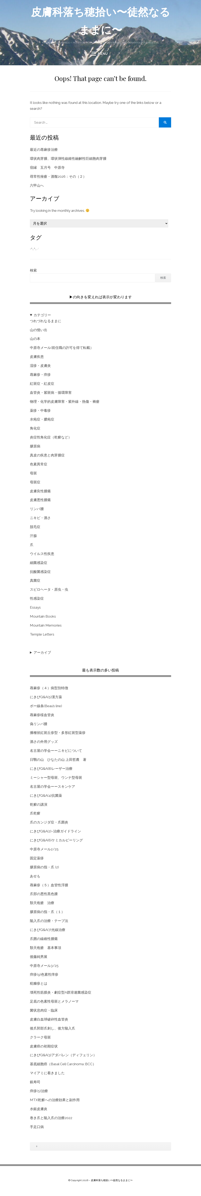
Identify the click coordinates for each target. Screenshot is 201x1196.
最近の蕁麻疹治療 (44, 150)
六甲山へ (38, 185)
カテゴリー (42, 315)
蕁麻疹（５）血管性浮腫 (49, 885)
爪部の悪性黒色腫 (44, 894)
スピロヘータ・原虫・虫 (49, 590)
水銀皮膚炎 (38, 1109)
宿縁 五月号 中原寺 (47, 167)
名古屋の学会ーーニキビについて (56, 751)
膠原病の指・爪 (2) (44, 867)
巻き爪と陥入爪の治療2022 (51, 1118)
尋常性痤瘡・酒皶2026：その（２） (58, 176)
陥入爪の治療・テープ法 (49, 921)
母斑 (33, 473)
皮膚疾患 (37, 357)
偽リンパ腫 (38, 724)
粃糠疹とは (38, 984)
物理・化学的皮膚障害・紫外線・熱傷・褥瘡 (64, 402)
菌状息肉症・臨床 (44, 1011)
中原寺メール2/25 (44, 849)
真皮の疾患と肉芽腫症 (47, 455)
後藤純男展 (38, 957)
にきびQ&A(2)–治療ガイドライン (55, 831)
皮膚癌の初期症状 (44, 1046)
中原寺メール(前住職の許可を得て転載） (62, 348)
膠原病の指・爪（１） (47, 912)
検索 (33, 270)
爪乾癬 (35, 813)
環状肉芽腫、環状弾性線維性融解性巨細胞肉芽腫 (68, 158)
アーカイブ (42, 653)
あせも (35, 876)
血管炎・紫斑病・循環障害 (51, 393)
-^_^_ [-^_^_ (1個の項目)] (33, 248)
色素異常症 (38, 464)
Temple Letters (42, 634)
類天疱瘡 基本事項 (45, 948)
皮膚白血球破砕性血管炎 (49, 1019)
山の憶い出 (38, 330)
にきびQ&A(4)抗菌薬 (46, 796)
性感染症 (37, 599)
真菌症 (35, 581)
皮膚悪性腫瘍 (40, 500)
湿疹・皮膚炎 (40, 366)
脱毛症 (35, 527)
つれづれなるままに (45, 321)
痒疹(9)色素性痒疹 (44, 975)
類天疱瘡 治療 (42, 903)
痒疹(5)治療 (39, 1091)
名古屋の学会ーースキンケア (52, 787)
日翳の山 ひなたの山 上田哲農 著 (58, 760)
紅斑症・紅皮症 (42, 384)
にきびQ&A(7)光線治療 (47, 930)
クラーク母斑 (40, 1037)
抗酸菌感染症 (40, 572)
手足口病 (37, 1127)
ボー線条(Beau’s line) (46, 706)
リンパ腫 (37, 509)
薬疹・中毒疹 (40, 410)
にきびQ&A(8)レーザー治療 (51, 769)
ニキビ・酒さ (40, 518)
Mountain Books (43, 617)
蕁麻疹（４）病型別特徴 (49, 688)
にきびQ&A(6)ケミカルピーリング (56, 840)
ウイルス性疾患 (42, 554)
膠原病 (35, 446)
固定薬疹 (37, 858)
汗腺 (33, 536)
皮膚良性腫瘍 (40, 491)
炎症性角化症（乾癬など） (51, 437)
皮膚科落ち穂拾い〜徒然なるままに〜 (112, 1180)
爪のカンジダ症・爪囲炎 (49, 822)
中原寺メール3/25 (44, 966)
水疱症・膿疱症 (42, 419)
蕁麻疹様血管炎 (42, 715)
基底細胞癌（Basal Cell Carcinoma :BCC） (63, 1064)
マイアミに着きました (47, 1073)
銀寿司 (35, 1082)
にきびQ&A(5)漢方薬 (46, 697)
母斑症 (35, 482)
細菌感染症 (38, 563)
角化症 (35, 428)
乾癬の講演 (38, 804)
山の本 (35, 339)
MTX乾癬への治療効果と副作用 (55, 1100)
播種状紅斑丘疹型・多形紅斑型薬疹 (58, 733)
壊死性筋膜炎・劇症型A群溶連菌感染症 (60, 993)
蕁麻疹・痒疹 (40, 375)
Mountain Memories (46, 626)
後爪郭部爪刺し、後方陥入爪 (52, 1028)
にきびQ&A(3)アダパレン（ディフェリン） (63, 1055)
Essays (35, 608)
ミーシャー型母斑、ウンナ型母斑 (56, 778)
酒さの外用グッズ (44, 742)
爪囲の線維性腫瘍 (44, 939)
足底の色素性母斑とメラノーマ (54, 1002)
